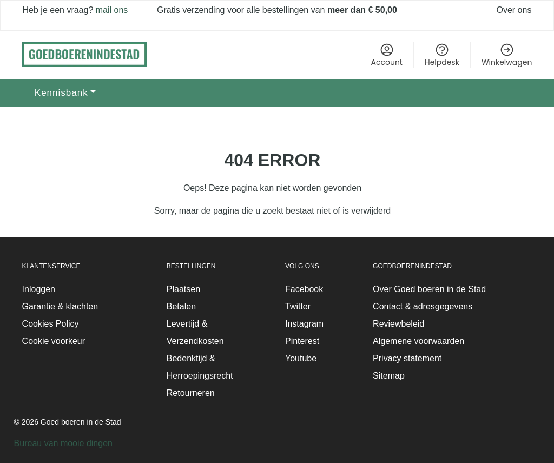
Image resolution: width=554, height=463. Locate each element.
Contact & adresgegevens (422, 306)
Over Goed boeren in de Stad (429, 289)
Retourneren (191, 393)
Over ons (514, 10)
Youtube (300, 358)
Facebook (304, 289)
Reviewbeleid (398, 323)
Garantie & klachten (60, 306)
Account (387, 55)
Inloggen (38, 289)
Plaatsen (183, 289)
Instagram (304, 323)
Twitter (298, 306)
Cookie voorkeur (53, 341)
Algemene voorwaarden (418, 341)
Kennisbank (61, 93)
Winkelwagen (507, 55)
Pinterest (302, 341)
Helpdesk (442, 55)
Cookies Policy (50, 323)
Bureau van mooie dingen (63, 443)
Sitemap (389, 375)
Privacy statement (407, 358)
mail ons (110, 10)
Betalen (181, 306)
